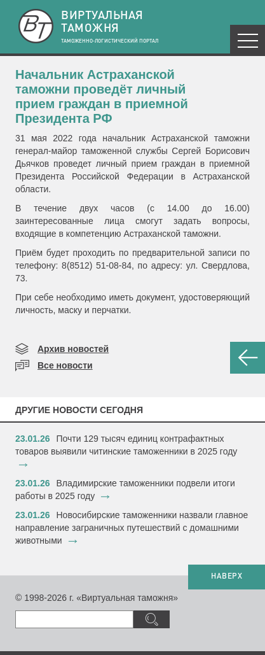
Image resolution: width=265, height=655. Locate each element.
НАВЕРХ (226, 577)
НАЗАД (247, 358)
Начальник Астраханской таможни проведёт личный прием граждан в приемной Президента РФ (101, 96)
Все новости (65, 365)
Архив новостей (73, 349)
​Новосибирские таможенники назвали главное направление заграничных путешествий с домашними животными (131, 528)
